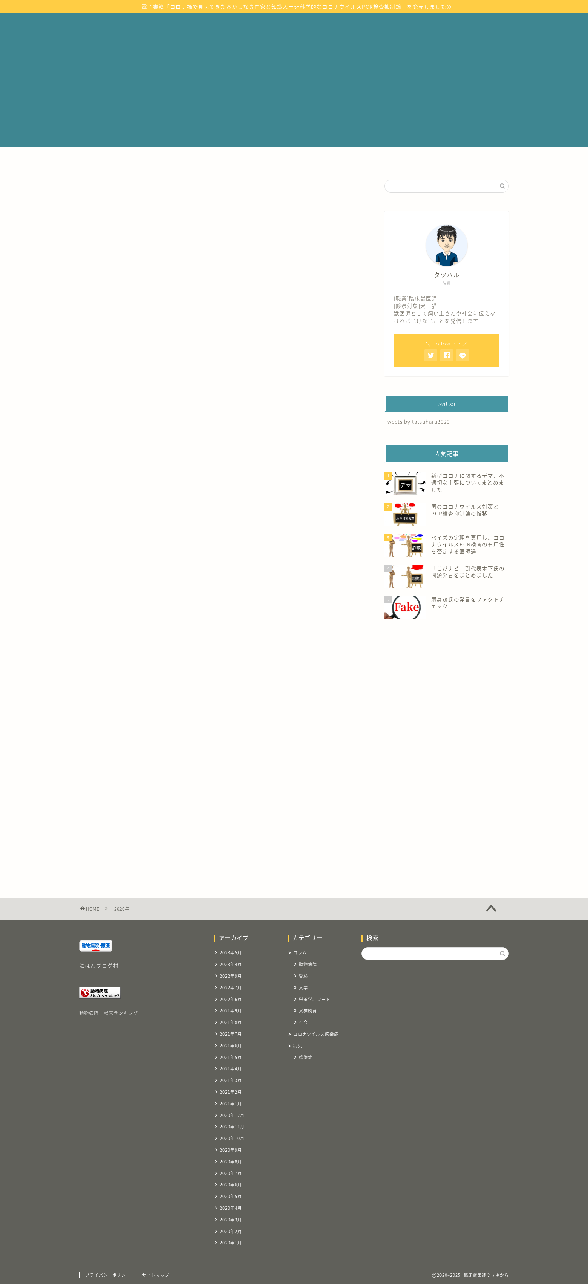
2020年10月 (232, 1138)
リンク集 (371, 160)
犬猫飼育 (308, 1010)
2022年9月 (231, 976)
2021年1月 (231, 1104)
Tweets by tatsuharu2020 (417, 421)
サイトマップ (169, 160)
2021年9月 (231, 1010)
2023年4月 (231, 964)
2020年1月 (231, 1243)
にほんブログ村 (99, 965)
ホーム (128, 160)
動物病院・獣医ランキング (108, 1013)
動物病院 (308, 964)
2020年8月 (231, 1162)
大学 (303, 987)
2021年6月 (231, 1045)
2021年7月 (231, 1034)
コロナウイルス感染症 (255, 160)
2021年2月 (231, 1092)
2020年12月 (232, 1115)
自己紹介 (409, 160)
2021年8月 (231, 1022)
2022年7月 (231, 987)
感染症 (305, 1057)
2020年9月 (231, 1150)
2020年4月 (231, 1208)
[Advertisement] (294, 94)
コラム (306, 160)
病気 (207, 160)
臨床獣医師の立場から (294, 26)
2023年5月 (231, 952)
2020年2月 (231, 1231)
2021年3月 (231, 1080)
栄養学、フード (315, 999)
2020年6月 (231, 1185)
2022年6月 (231, 999)
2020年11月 (232, 1127)
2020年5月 (231, 1196)
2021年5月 (231, 1057)
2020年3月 (231, 1220)
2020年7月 (231, 1173)
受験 (337, 160)
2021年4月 (231, 1068)
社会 (303, 1022)
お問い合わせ (452, 160)
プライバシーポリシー (107, 1275)
